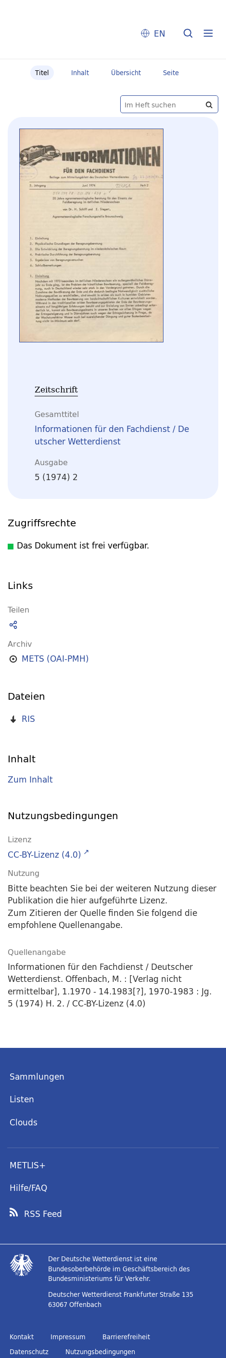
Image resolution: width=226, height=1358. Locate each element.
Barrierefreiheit (126, 1337)
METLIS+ (28, 1165)
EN (159, 33)
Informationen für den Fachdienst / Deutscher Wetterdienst (112, 435)
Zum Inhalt (30, 779)
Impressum (68, 1337)
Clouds (24, 1122)
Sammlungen (37, 1077)
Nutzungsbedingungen (100, 1351)
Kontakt (22, 1337)
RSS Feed (43, 1214)
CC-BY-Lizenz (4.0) (44, 855)
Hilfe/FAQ (28, 1188)
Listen (22, 1099)
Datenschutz (29, 1351)
